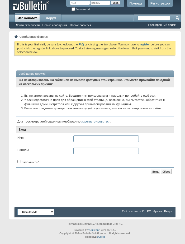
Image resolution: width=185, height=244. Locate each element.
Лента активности (28, 25)
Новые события (80, 25)
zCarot (101, 236)
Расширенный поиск (161, 24)
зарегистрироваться (95, 121)
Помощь (136, 3)
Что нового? (27, 18)
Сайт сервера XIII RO (136, 211)
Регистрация (160, 3)
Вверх (168, 211)
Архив (157, 211)
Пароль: (23, 150)
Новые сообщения (54, 25)
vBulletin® (94, 230)
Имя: (21, 137)
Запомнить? (81, 9)
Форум (50, 18)
